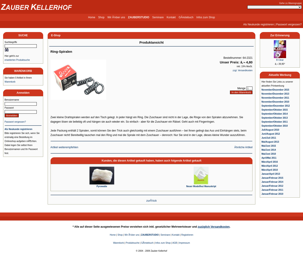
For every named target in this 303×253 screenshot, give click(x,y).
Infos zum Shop (205, 17)
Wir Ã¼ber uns (116, 17)
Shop (101, 17)
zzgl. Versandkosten (243, 70)
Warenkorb (10, 82)
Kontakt (171, 17)
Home (91, 17)
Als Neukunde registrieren (258, 24)
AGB (174, 243)
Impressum (184, 243)
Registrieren (187, 235)
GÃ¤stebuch (186, 17)
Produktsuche (132, 243)
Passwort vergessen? (289, 24)
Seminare (158, 17)
